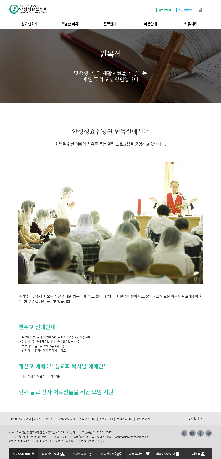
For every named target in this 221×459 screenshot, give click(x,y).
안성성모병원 (67, 419)
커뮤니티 (190, 24)
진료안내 (110, 24)
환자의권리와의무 (44, 419)
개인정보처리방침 (20, 419)
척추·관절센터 (87, 419)
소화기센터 (106, 419)
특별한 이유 (69, 24)
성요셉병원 (143, 419)
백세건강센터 (124, 419)
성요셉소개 (29, 24)
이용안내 (150, 24)
